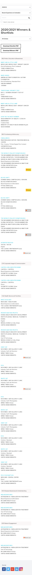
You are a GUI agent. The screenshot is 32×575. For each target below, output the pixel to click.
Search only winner (8, 22)
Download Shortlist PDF (11, 46)
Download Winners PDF (10, 50)
